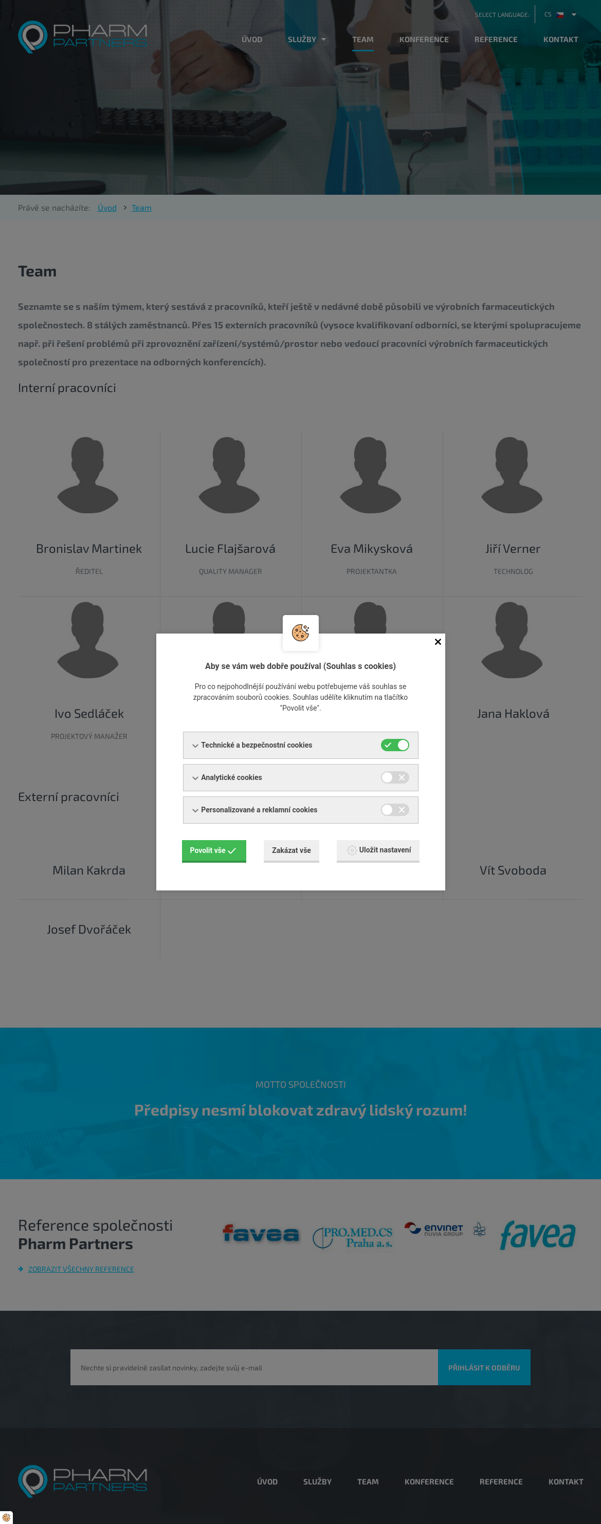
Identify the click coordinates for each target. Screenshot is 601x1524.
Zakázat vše (291, 850)
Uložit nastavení (379, 850)
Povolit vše (213, 850)
